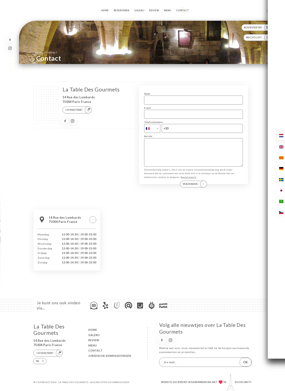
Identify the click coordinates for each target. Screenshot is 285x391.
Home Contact (46, 52)
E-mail (147, 108)
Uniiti (247, 382)
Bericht (148, 136)
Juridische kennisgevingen (109, 355)
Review (154, 10)
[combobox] (152, 128)
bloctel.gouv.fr (188, 182)
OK (245, 362)
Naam (147, 94)
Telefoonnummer (153, 122)
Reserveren (121, 10)
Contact (182, 10)
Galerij (139, 10)
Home (105, 10)
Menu (167, 10)
